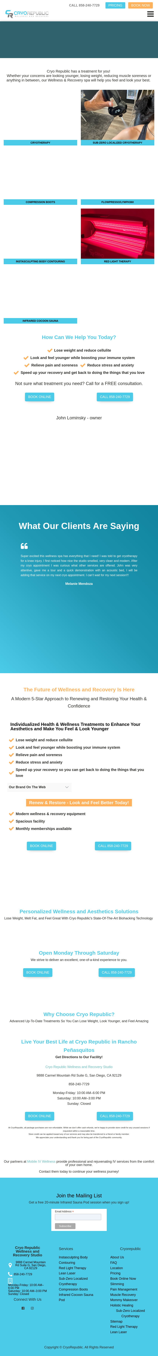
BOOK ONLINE (39, 397)
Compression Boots (73, 1289)
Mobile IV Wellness (41, 1161)
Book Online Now (123, 1278)
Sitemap (116, 1321)
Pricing (115, 1273)
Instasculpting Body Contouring (73, 1260)
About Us (117, 1257)
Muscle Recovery (123, 1295)
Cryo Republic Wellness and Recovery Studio (79, 1067)
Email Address (64, 1211)
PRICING (115, 5)
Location (116, 1268)
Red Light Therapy (72, 1268)
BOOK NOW (140, 5)
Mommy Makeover (124, 1300)
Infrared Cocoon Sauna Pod (76, 1297)
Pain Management (123, 1289)
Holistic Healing (121, 1305)
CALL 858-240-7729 (84, 5)
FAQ (113, 1263)
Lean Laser (67, 1273)
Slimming (117, 1284)
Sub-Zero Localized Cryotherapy (73, 1281)
